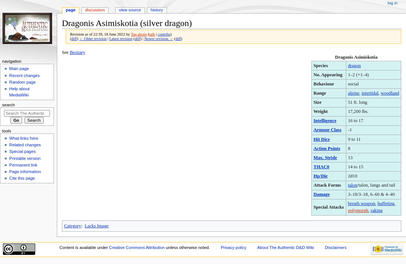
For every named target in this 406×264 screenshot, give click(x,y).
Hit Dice (322, 139)
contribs (164, 34)
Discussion (95, 10)
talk (152, 34)
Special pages (22, 151)
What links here (23, 138)
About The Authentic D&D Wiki (285, 247)
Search (8, 105)
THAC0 (321, 166)
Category (72, 225)
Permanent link (23, 165)
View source (130, 10)
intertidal (370, 93)
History (157, 10)
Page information (25, 171)
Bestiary (77, 52)
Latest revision (120, 39)
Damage (322, 194)
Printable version (24, 158)
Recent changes (24, 75)
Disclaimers (336, 247)
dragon (354, 65)
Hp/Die (321, 176)
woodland (390, 93)
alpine (353, 93)
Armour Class (327, 129)
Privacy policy (233, 247)
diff (74, 39)
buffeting (385, 203)
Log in (393, 3)
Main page (19, 68)
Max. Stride (325, 157)
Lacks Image (97, 225)
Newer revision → (158, 39)
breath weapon (361, 203)
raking (377, 210)
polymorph (358, 210)
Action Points (327, 148)
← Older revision (93, 39)
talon (352, 185)
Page (71, 10)
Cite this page (22, 178)
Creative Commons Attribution (137, 247)
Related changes (25, 145)
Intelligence (325, 120)
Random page (22, 82)
